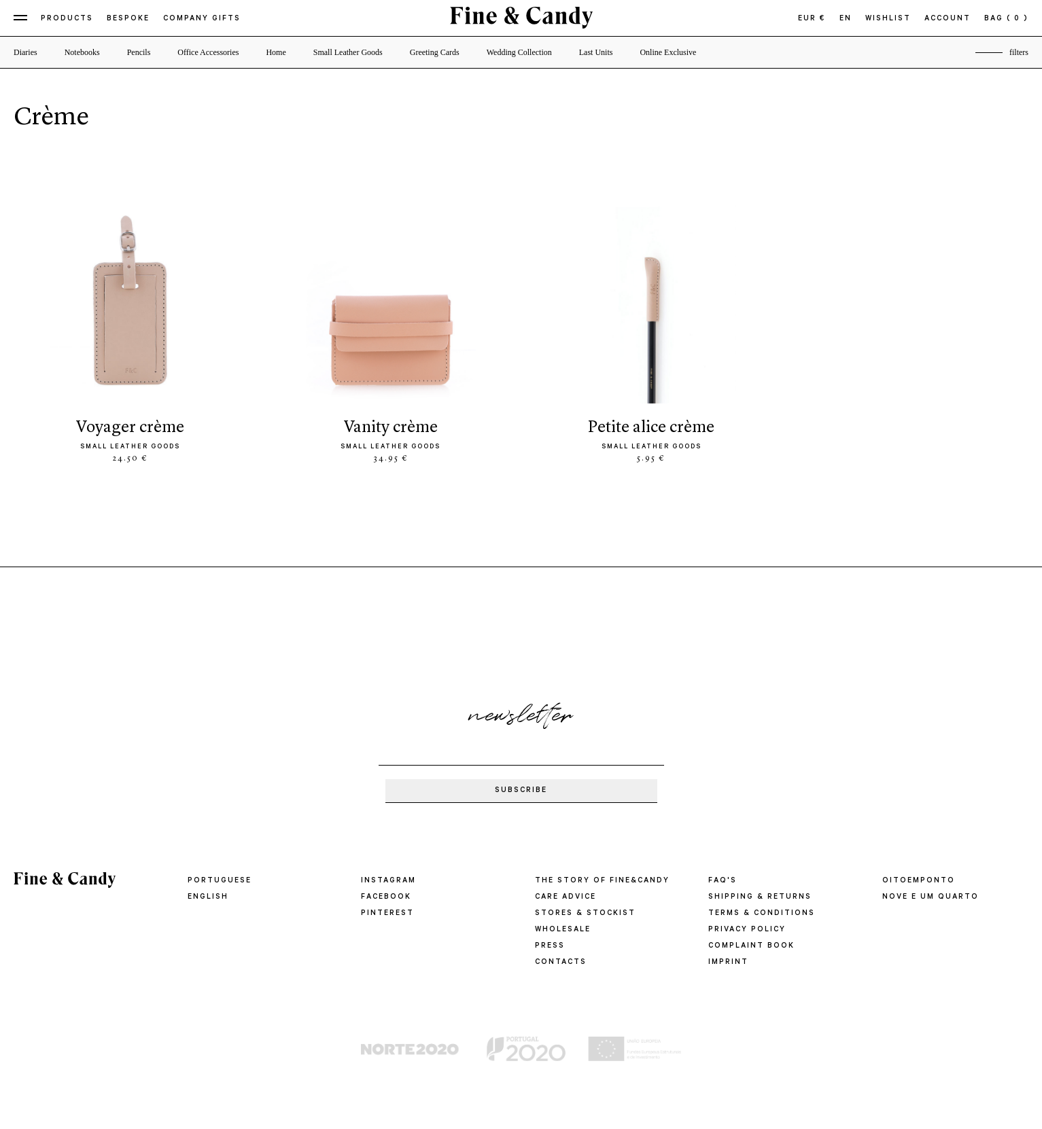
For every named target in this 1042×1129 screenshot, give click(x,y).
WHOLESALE (563, 930)
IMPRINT (728, 962)
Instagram (388, 881)
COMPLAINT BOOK (751, 946)
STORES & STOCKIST (585, 914)
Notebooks (82, 52)
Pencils (139, 52)
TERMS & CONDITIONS (761, 914)
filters (1018, 52)
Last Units (596, 52)
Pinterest (387, 914)
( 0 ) (1017, 19)
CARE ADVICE (565, 897)
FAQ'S (722, 881)
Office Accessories (208, 52)
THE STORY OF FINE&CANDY (602, 881)
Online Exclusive (668, 52)
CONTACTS (561, 962)
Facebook (386, 897)
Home (275, 52)
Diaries (25, 52)
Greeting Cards (434, 52)
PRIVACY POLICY (747, 930)
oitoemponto (918, 881)
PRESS (550, 946)
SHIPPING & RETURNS (760, 897)
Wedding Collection (519, 52)
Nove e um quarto (930, 897)
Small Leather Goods (348, 52)
